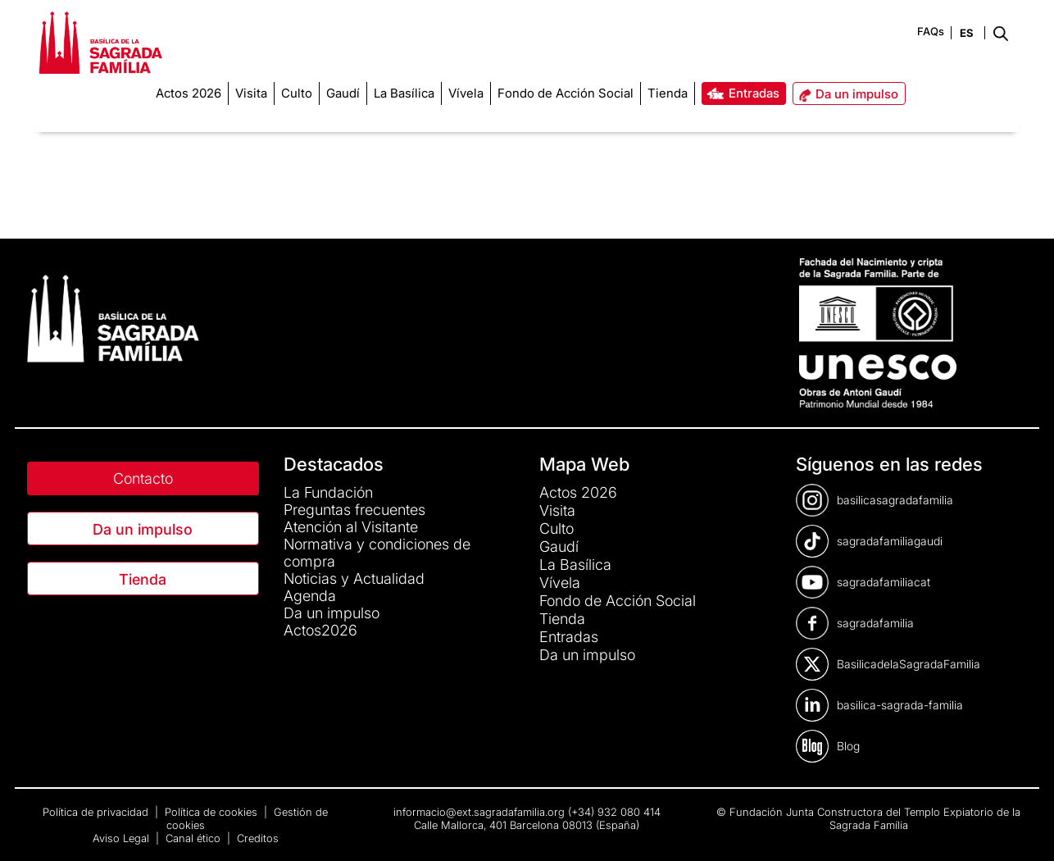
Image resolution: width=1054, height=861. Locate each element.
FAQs (930, 31)
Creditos (258, 838)
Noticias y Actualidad (354, 578)
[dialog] (1023, 828)
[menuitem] (188, 93)
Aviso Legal (122, 838)
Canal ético (195, 838)
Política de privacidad (97, 811)
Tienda (142, 579)
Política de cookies (213, 811)
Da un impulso (143, 529)
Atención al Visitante (351, 526)
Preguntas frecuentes (354, 509)
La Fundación (328, 492)
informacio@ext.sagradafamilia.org (479, 811)
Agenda (310, 595)
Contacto (143, 478)
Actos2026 (320, 630)
